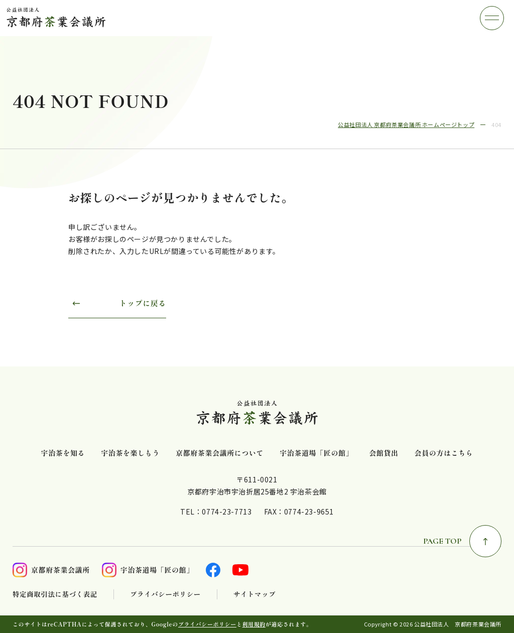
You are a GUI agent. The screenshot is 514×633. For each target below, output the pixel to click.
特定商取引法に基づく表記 (55, 594)
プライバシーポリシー (165, 594)
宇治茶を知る (63, 453)
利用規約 (254, 624)
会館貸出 (383, 453)
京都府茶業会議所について (220, 453)
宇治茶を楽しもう (130, 453)
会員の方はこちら (444, 453)
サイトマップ (254, 594)
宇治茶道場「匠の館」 (316, 453)
